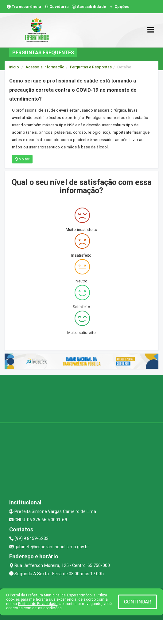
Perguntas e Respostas (91, 67)
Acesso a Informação (44, 67)
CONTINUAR (137, 602)
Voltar (22, 159)
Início (14, 67)
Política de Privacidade (37, 604)
